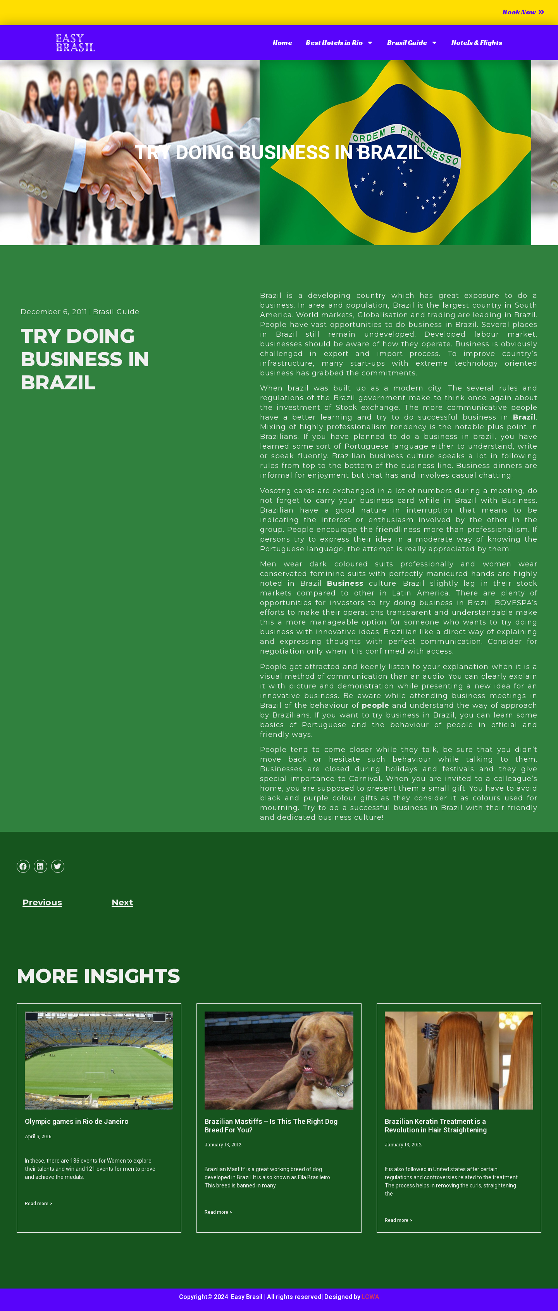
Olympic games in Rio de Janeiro (77, 1121)
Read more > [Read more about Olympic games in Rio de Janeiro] (38, 1203)
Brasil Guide (412, 42)
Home (282, 42)
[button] (23, 866)
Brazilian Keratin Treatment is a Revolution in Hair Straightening (436, 1125)
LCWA (370, 1297)
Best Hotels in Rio (340, 42)
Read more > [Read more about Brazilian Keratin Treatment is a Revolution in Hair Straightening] (398, 1220)
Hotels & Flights (476, 42)
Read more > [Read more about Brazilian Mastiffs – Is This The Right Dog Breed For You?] (218, 1212)
